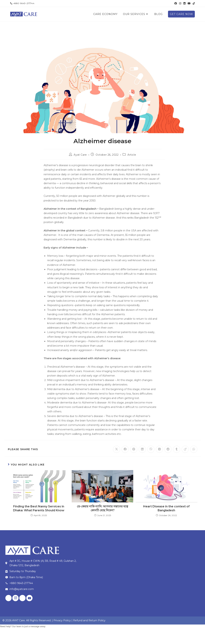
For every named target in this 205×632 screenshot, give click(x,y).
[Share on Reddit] (168, 449)
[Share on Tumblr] (176, 449)
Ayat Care (80, 154)
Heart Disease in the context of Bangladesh (166, 508)
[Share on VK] (159, 449)
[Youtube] (29, 598)
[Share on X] (116, 449)
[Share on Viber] (150, 449)
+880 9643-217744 (23, 3)
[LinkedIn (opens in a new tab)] (184, 3)
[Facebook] (8, 598)
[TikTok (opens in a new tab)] (193, 3)
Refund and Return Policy (89, 620)
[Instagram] (15, 598)
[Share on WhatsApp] (193, 449)
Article (131, 154)
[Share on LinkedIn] (142, 449)
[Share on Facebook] (125, 449)
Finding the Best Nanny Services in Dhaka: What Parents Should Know (38, 508)
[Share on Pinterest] (133, 449)
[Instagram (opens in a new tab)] (180, 3)
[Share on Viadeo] (185, 449)
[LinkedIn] (22, 598)
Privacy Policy (62, 620)
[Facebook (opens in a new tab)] (175, 3)
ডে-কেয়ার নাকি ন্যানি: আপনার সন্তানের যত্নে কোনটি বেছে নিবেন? (102, 508)
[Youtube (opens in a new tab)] (189, 3)
